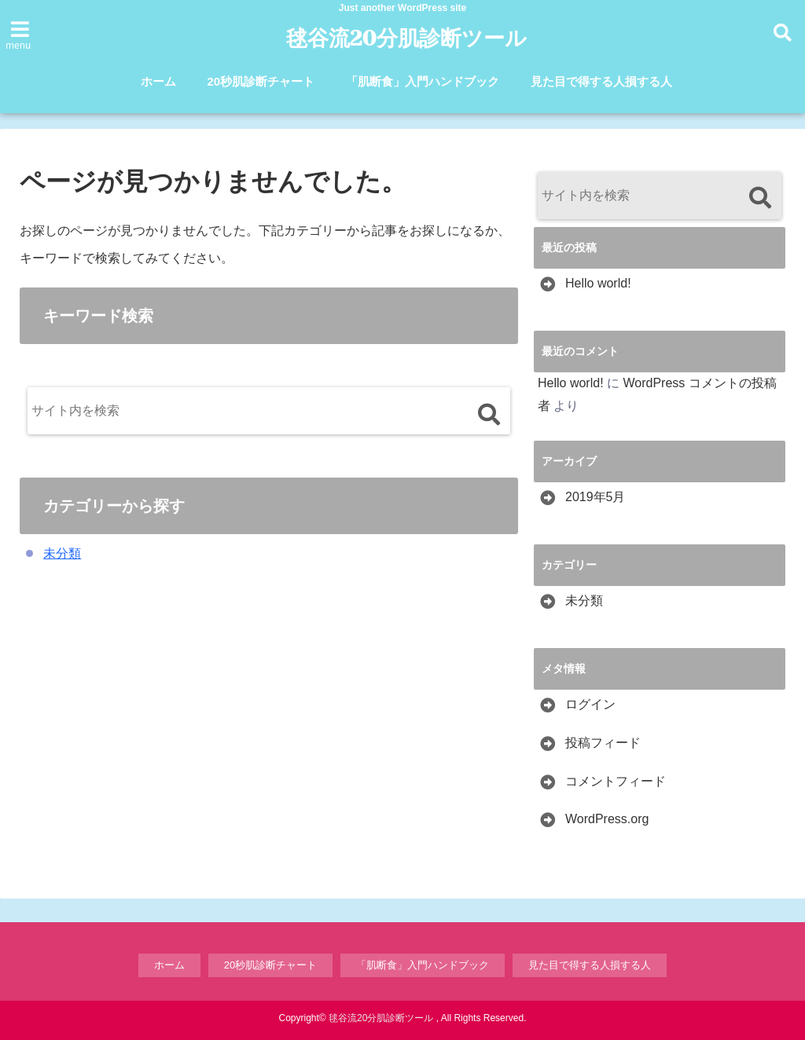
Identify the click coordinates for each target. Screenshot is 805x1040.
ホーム (158, 81)
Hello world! (598, 283)
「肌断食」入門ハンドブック (422, 81)
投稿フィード (603, 742)
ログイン (590, 704)
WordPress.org (607, 819)
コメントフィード (615, 781)
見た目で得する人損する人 (601, 81)
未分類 (62, 553)
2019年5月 (595, 497)
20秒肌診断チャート (261, 81)
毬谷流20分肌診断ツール (406, 38)
